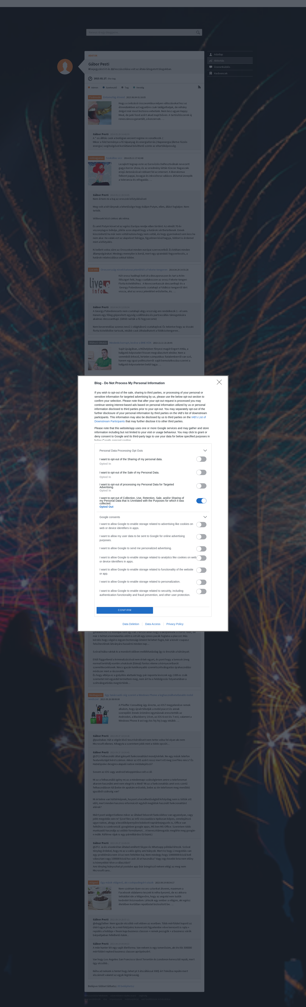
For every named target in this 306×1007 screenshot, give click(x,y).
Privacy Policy (174, 624)
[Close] (220, 383)
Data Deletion (131, 624)
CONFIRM (124, 610)
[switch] (201, 459)
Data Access (152, 624)
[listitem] (153, 450)
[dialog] (153, 503)
